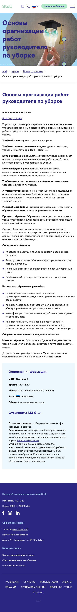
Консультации (49, 581)
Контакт (38, 592)
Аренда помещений (33, 586)
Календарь (12, 581)
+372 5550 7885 (20, 529)
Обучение (29, 581)
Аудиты (67, 581)
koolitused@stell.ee (28, 440)
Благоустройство (12, 118)
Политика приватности (13, 565)
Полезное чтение (61, 586)
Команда (10, 586)
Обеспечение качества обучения (19, 560)
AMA (38, 600)
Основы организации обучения (18, 555)
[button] (35, 6)
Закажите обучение (54, 6)
